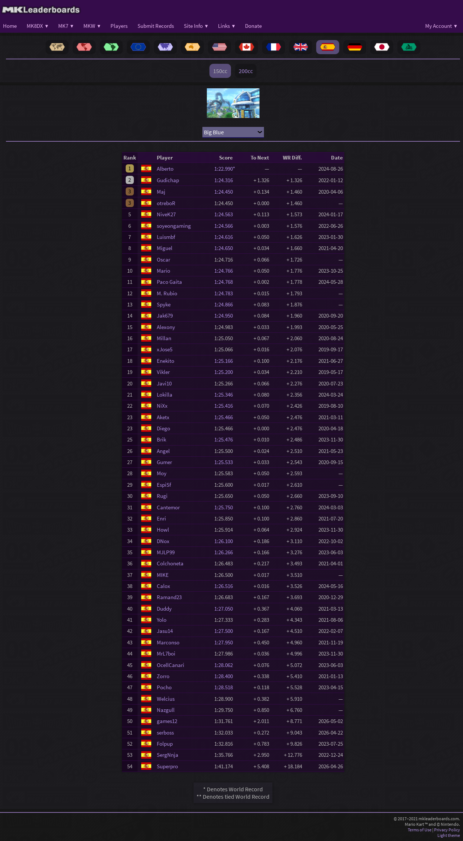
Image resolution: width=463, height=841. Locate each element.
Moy (161, 473)
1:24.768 (225, 281)
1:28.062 (225, 664)
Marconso (168, 642)
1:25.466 (225, 417)
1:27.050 (225, 608)
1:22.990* (225, 168)
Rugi (162, 495)
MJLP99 (166, 552)
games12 (167, 721)
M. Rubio (167, 293)
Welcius (166, 698)
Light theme (448, 835)
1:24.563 (225, 214)
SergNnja (167, 754)
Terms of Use (419, 829)
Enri (161, 518)
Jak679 (165, 315)
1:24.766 (225, 270)
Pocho (164, 687)
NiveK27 (166, 214)
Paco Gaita (169, 281)
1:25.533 (225, 462)
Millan (164, 338)
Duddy (164, 608)
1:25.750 (225, 507)
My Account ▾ (441, 25)
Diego (163, 428)
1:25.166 (225, 360)
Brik (161, 439)
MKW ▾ (91, 25)
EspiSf (164, 484)
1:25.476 (225, 439)
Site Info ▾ (196, 25)
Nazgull (166, 709)
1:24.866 (225, 304)
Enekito (165, 360)
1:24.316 (225, 180)
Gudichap (168, 180)
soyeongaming (174, 225)
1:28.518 (225, 687)
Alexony (166, 327)
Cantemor (168, 507)
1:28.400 (225, 676)
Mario (163, 270)
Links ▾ (226, 25)
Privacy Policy (447, 829)
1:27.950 (225, 642)
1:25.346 (225, 394)
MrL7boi (166, 653)
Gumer (164, 462)
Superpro (167, 766)
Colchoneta (170, 563)
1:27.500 (225, 630)
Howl (163, 529)
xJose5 (164, 349)
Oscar (163, 259)
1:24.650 (225, 248)
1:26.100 (225, 541)
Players (119, 25)
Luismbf (166, 236)
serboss (165, 732)
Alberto (165, 168)
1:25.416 (225, 405)
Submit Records (156, 25)
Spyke (164, 304)
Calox (163, 585)
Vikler (163, 371)
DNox (163, 541)
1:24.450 (225, 191)
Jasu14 (165, 630)
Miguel (164, 248)
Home (10, 25)
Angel (163, 450)
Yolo (161, 619)
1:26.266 (225, 552)
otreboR (166, 203)
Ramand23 (169, 597)
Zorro (163, 676)
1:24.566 (225, 225)
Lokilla (164, 394)
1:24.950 (225, 315)
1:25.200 (225, 371)
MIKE (163, 574)
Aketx (163, 417)
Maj (161, 191)
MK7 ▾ (65, 25)
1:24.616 (225, 236)
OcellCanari (170, 664)
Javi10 (164, 383)
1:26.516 (225, 585)
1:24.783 (225, 293)
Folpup (165, 743)
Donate (253, 25)
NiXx (162, 405)
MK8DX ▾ (37, 25)
